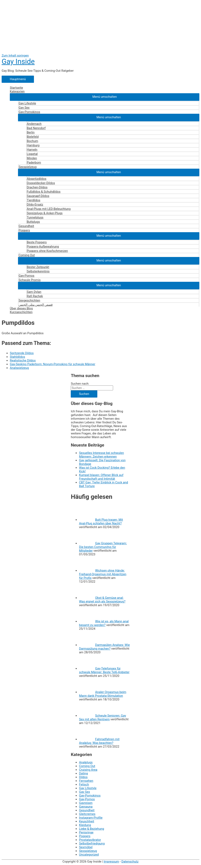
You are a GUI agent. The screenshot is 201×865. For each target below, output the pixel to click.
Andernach (34, 124)
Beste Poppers (37, 242)
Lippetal (32, 154)
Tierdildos (33, 200)
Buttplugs (33, 222)
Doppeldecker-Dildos (41, 183)
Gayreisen (85, 803)
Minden (32, 158)
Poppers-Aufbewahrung (43, 246)
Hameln (32, 149)
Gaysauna (85, 806)
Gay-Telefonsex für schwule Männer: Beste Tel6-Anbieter (104, 670)
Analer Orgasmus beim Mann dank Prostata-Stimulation (102, 694)
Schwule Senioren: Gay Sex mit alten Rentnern (102, 717)
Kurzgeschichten (21, 312)
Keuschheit (86, 821)
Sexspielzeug (28, 167)
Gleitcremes (87, 814)
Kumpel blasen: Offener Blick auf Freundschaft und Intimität (101, 477)
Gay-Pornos (26, 275)
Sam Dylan (34, 292)
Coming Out (27, 255)
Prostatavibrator (90, 840)
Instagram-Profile (90, 818)
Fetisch (84, 784)
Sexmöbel (85, 847)
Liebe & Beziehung (91, 829)
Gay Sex (24, 107)
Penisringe (86, 832)
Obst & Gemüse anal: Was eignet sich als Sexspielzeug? (102, 599)
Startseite (16, 88)
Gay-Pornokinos (29, 112)
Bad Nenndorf (36, 128)
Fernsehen (86, 781)
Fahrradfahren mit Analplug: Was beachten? (99, 741)
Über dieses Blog (21, 308)
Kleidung (85, 825)
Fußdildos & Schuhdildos (44, 191)
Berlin (31, 132)
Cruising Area (88, 770)
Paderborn (34, 162)
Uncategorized (89, 854)
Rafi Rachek (35, 296)
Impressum (111, 861)
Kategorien (17, 91)
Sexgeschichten (29, 300)
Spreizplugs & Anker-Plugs (45, 213)
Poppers (24, 230)
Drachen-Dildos (37, 187)
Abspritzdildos (36, 179)
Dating (83, 773)
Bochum (32, 141)
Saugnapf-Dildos (38, 196)
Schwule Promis (29, 280)
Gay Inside (18, 61)
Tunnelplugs (35, 217)
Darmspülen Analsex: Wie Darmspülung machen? (104, 646)
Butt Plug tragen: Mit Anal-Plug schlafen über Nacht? (101, 521)
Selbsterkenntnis (38, 271)
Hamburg (33, 145)
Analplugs (85, 762)
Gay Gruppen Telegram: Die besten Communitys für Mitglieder (103, 546)
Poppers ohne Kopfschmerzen (47, 251)
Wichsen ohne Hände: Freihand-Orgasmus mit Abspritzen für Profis (102, 574)
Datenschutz (130, 861)
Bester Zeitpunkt (38, 267)
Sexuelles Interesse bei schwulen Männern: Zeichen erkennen (101, 454)
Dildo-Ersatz (35, 204)
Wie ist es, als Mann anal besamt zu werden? (104, 623)
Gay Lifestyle (27, 103)
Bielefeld (33, 137)
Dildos (83, 777)
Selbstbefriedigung (91, 843)
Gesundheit (26, 226)
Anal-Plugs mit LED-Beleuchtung (49, 209)
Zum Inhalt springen (15, 55)
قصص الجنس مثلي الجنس (36, 305)
